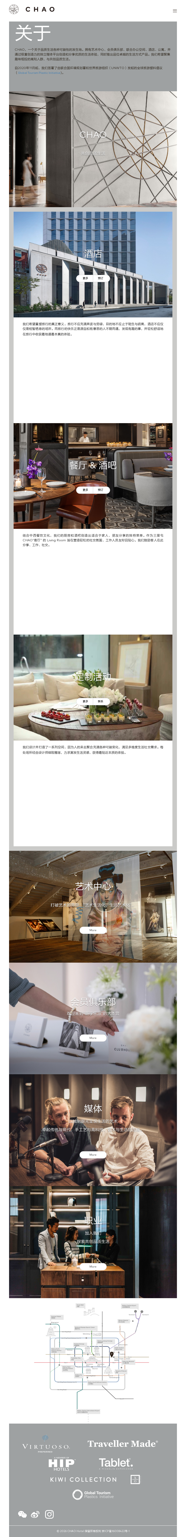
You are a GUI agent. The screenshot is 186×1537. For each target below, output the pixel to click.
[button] (22, 1515)
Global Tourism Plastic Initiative (39, 73)
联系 (100, 701)
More (93, 930)
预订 (100, 278)
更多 (85, 278)
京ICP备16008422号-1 (116, 1531)
